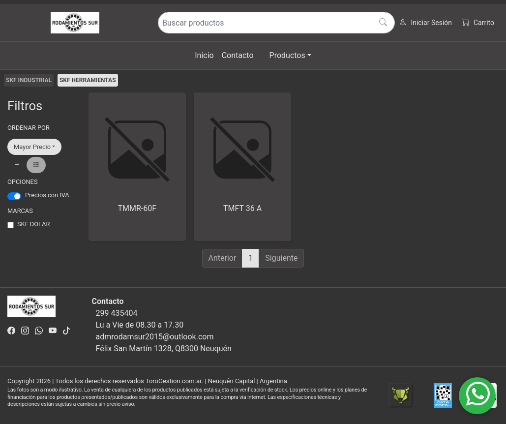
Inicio (204, 55)
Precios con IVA (47, 195)
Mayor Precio (32, 147)
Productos (287, 55)
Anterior (222, 258)
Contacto (238, 55)
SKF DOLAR (33, 224)
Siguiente (281, 258)
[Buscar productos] (276, 22)
